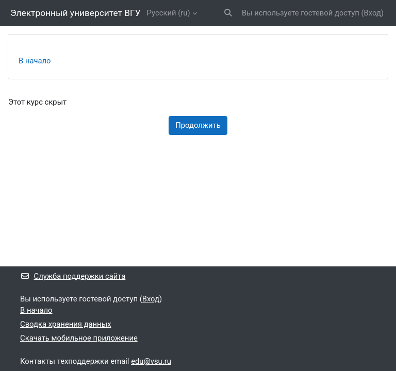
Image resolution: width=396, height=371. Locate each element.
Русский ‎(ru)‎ (168, 13)
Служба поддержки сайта (72, 276)
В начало (35, 60)
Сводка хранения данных (65, 324)
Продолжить (198, 125)
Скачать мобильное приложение (79, 338)
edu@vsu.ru (151, 361)
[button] (228, 13)
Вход (372, 13)
